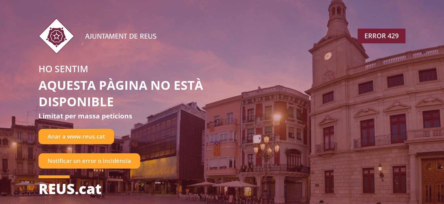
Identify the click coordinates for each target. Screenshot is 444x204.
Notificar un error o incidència (89, 161)
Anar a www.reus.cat (76, 136)
